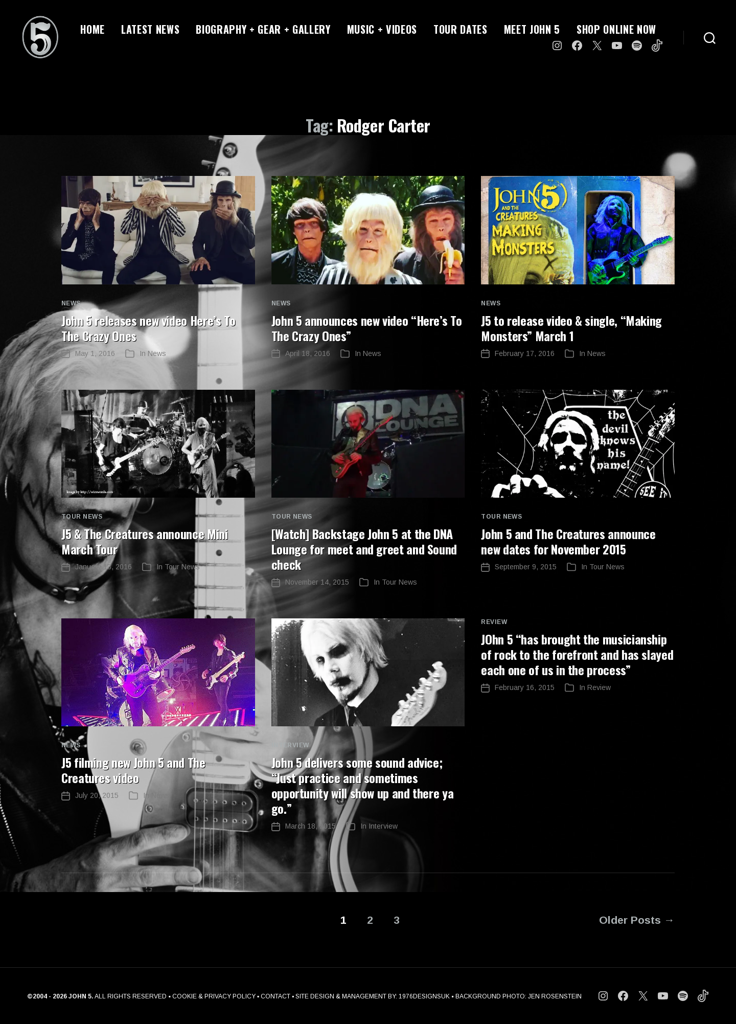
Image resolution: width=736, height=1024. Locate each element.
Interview (290, 745)
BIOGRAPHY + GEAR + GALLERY (263, 29)
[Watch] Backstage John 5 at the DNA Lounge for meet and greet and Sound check (364, 548)
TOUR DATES (460, 29)
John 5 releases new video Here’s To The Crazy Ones (148, 328)
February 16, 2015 (525, 687)
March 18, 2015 (310, 826)
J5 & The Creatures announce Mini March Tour (144, 541)
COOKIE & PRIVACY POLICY (214, 996)
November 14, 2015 (317, 582)
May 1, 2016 (95, 353)
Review (494, 622)
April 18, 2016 (307, 353)
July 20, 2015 (97, 795)
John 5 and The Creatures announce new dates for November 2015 (568, 541)
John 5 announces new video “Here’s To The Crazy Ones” (366, 328)
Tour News (81, 516)
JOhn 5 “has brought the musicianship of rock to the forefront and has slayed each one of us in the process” (577, 654)
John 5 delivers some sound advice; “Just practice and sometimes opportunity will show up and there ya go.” (362, 785)
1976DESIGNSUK (424, 996)
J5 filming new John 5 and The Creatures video (133, 770)
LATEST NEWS (150, 29)
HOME (92, 29)
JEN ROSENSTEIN (555, 996)
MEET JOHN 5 (532, 29)
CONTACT (275, 996)
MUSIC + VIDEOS (382, 29)
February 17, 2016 (525, 353)
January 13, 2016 (103, 567)
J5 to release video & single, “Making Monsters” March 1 (571, 328)
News (71, 303)
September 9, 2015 (526, 567)
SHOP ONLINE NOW (616, 29)
